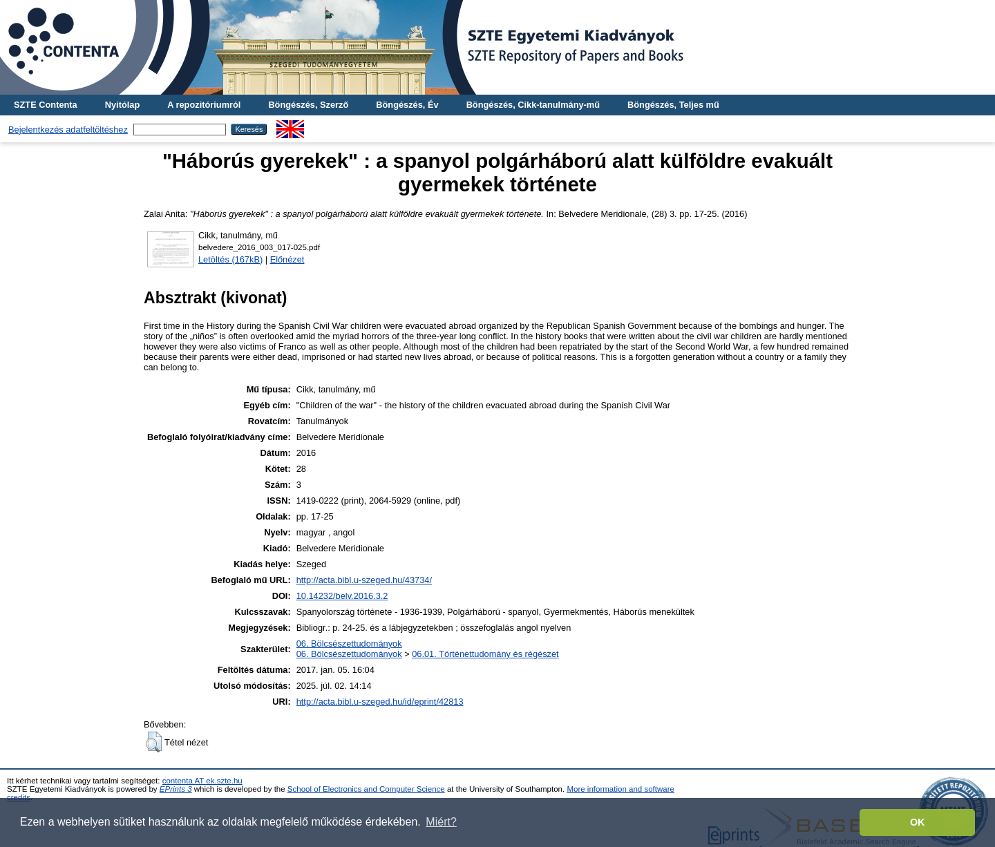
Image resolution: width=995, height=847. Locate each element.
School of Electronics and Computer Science (366, 789)
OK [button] (917, 822)
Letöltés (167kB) (230, 259)
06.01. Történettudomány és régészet (485, 654)
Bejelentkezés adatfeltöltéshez (68, 129)
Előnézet (287, 259)
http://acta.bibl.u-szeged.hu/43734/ (364, 580)
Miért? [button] (441, 822)
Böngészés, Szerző (308, 104)
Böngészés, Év (407, 104)
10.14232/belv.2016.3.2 (342, 596)
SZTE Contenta (45, 104)
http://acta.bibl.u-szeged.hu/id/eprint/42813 (380, 701)
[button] (154, 742)
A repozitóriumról (203, 104)
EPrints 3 (176, 789)
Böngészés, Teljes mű (673, 104)
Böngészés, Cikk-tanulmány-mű (533, 104)
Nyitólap (122, 104)
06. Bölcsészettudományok (349, 643)
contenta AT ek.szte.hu (202, 781)
